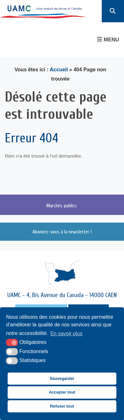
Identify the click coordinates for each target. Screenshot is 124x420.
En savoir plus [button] (66, 333)
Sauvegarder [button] (62, 378)
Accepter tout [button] (62, 392)
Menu (108, 39)
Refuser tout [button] (62, 406)
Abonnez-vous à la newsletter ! (62, 232)
